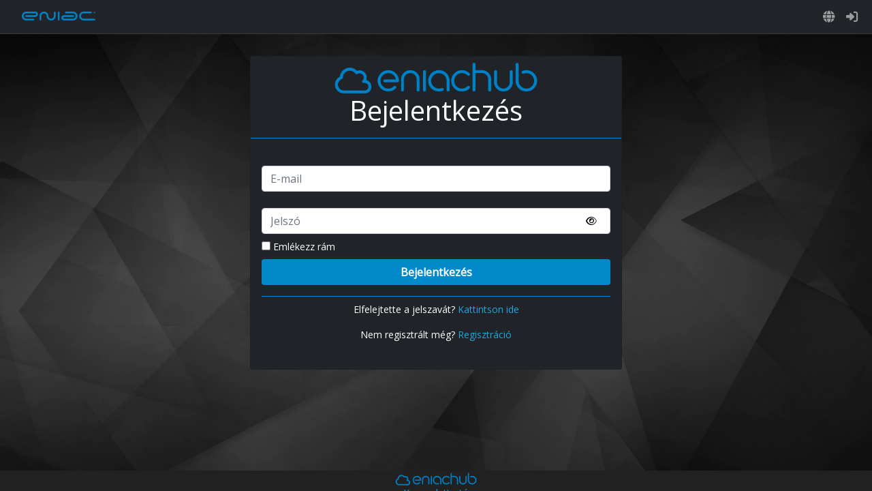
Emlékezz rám (298, 246)
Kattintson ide (488, 309)
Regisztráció (485, 334)
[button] (829, 16)
